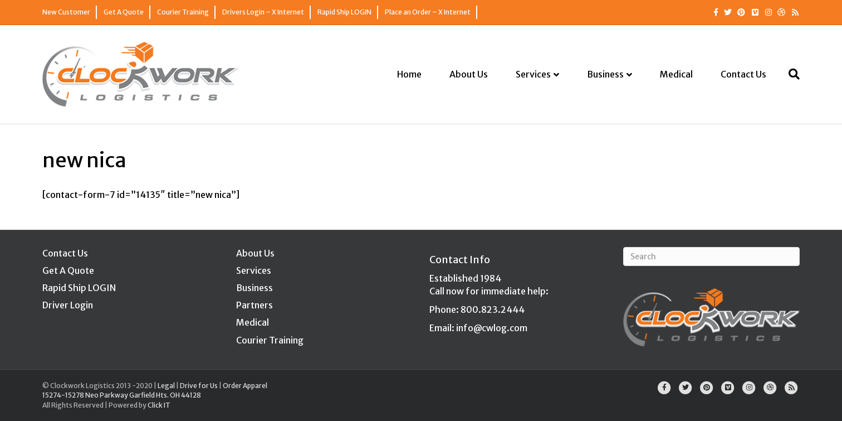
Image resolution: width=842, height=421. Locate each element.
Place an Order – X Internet (428, 12)
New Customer (66, 12)
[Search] (790, 74)
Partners (254, 305)
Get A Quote (124, 12)
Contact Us (743, 74)
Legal (166, 385)
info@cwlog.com (491, 327)
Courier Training (183, 12)
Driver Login (67, 305)
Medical (676, 74)
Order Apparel (245, 385)
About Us (468, 74)
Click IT (159, 405)
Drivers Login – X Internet (263, 12)
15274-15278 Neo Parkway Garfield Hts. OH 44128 (121, 395)
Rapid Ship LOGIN (344, 12)
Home (409, 74)
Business (605, 74)
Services (533, 74)
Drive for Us (199, 385)
